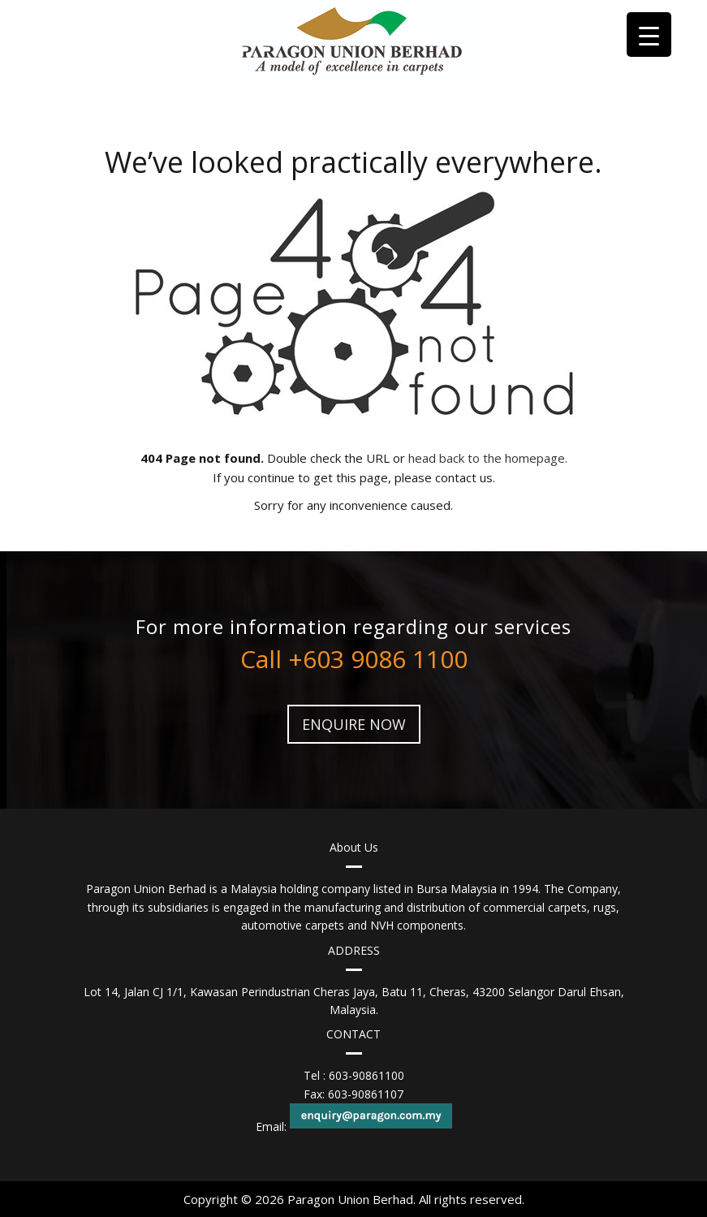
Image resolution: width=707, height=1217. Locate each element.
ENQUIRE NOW (354, 724)
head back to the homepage (486, 458)
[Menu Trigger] (649, 34)
